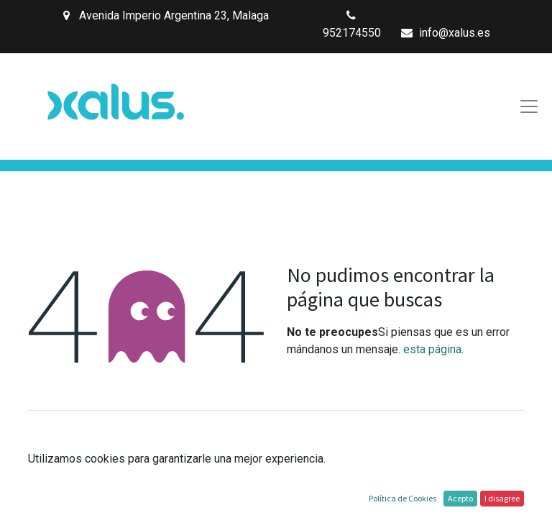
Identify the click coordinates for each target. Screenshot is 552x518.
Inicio (276, 499)
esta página (432, 349)
